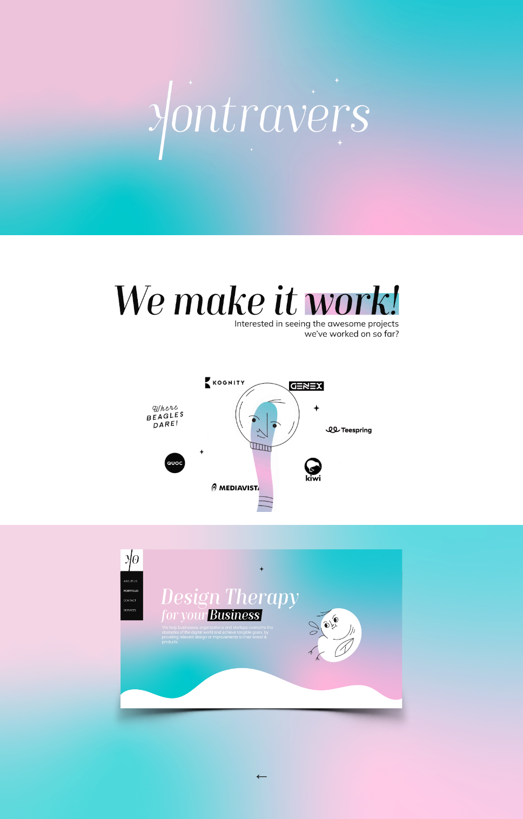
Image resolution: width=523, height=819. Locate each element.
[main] (261, 770)
